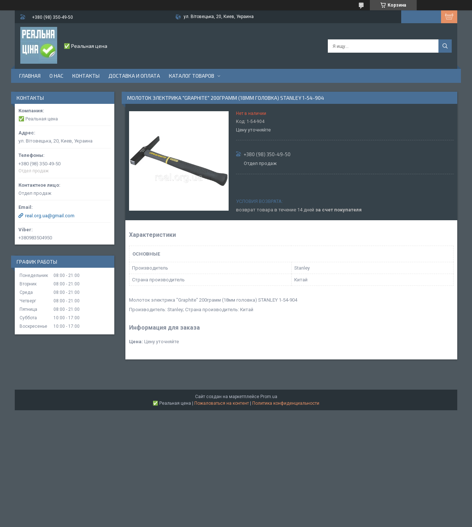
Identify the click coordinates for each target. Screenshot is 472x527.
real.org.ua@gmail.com (49, 215)
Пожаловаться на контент (221, 403)
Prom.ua (268, 396)
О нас (56, 76)
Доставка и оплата (134, 76)
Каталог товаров (191, 76)
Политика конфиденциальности (285, 403)
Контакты (86, 76)
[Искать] (445, 46)
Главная (30, 76)
